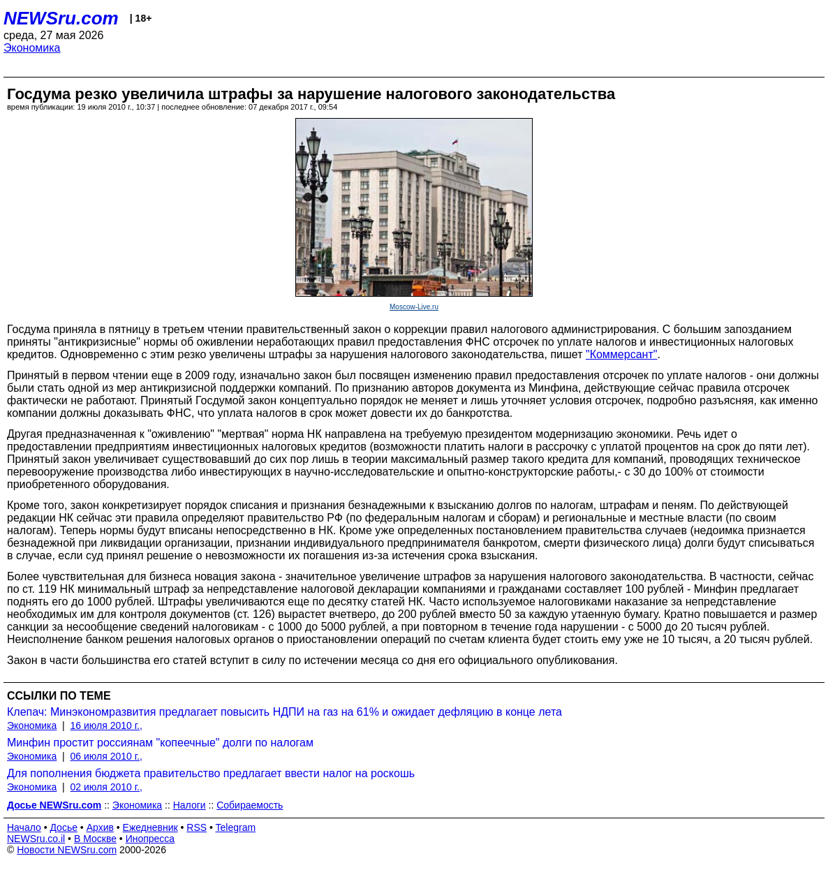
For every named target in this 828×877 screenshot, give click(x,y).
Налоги (189, 805)
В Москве (95, 838)
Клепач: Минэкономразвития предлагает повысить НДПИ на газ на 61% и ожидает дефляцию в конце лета (284, 712)
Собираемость (249, 805)
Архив (100, 827)
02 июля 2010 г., (106, 787)
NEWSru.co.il (36, 838)
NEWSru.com (61, 18)
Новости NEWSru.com (67, 849)
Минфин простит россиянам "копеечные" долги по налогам (160, 743)
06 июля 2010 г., (106, 756)
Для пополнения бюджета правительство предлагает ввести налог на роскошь (211, 773)
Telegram (236, 827)
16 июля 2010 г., (106, 725)
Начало (24, 827)
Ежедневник (150, 827)
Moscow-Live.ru (414, 307)
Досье (63, 827)
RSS (196, 827)
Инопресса (150, 838)
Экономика (32, 48)
